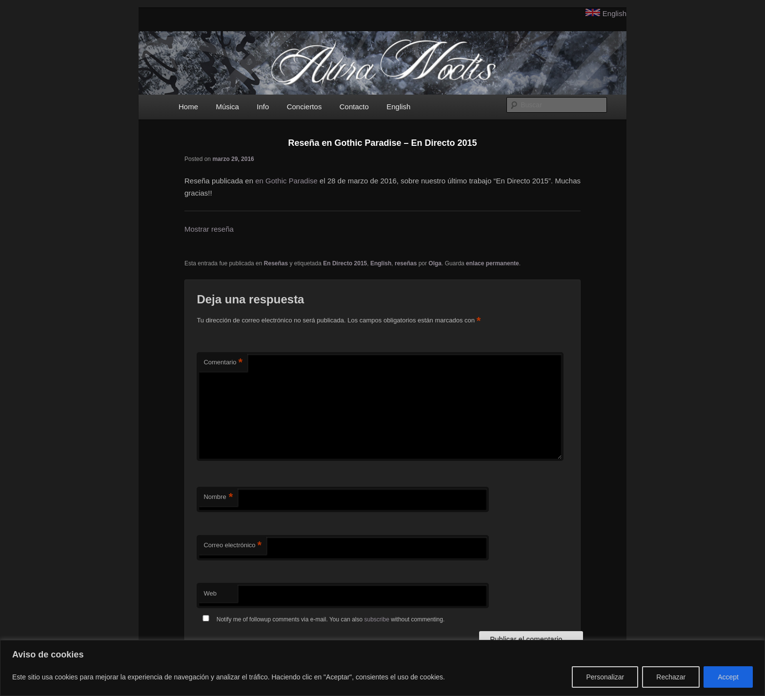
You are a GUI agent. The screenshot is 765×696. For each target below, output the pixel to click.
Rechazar (670, 677)
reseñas (406, 263)
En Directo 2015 (345, 263)
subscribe (376, 619)
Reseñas (276, 263)
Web (210, 593)
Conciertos (304, 106)
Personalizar (605, 677)
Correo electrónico (232, 545)
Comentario (222, 363)
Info (263, 106)
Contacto (354, 106)
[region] (382, 668)
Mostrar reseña (209, 229)
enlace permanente (492, 263)
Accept (728, 677)
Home (188, 106)
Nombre (218, 497)
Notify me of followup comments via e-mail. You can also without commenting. (321, 619)
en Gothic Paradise (286, 181)
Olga (435, 263)
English (614, 13)
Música (227, 106)
